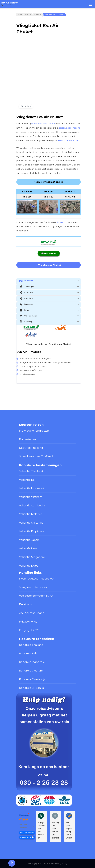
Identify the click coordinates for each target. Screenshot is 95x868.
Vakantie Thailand (31, 471)
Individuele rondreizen (34, 430)
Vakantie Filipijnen (31, 531)
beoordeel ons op (25, 837)
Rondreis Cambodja (32, 679)
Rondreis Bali (28, 653)
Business (26, 304)
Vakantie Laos (28, 548)
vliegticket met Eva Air (43, 123)
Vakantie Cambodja (32, 505)
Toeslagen (26, 286)
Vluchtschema (28, 316)
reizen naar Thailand (69, 128)
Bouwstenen (27, 439)
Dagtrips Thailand (31, 447)
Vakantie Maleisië (30, 514)
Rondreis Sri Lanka (31, 687)
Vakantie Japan (29, 540)
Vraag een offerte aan (33, 587)
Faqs (24, 310)
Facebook (25, 604)
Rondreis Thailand (31, 644)
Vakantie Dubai (29, 565)
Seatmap (25, 321)
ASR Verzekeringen (31, 613)
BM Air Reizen (9, 2)
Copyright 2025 (29, 630)
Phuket (60, 222)
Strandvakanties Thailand (36, 456)
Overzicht (26, 280)
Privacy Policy (28, 621)
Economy (26, 292)
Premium (26, 298)
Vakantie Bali (27, 479)
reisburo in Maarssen (68, 140)
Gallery (27, 106)
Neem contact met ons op (36, 578)
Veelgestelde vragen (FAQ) (36, 595)
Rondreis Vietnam (31, 670)
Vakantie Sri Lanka (31, 522)
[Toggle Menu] (90, 4)
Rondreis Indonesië (32, 662)
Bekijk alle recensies (27, 832)
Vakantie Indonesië (31, 488)
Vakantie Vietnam (31, 497)
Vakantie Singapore (32, 557)
